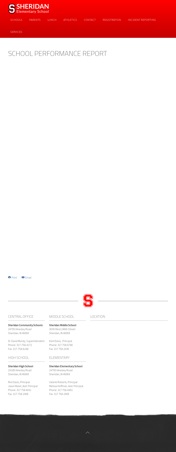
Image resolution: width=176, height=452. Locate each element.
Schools (16, 20)
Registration (112, 20)
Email (26, 277)
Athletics (70, 20)
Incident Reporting (142, 20)
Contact (90, 20)
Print (12, 277)
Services (16, 32)
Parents (35, 20)
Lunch (52, 20)
